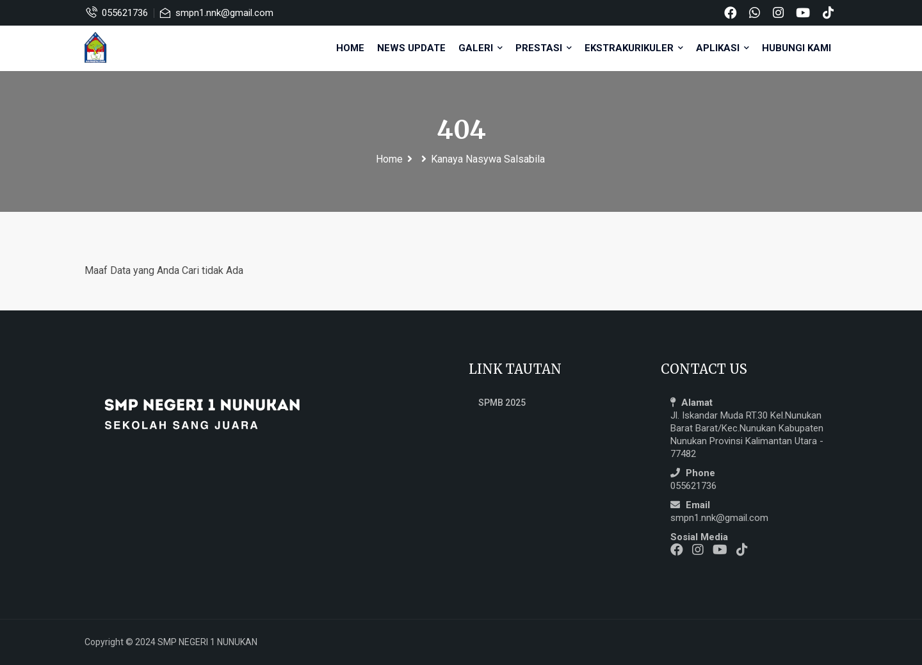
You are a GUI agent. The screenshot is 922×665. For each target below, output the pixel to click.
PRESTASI (543, 48)
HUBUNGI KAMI (796, 48)
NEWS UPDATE (411, 48)
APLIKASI (722, 48)
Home (350, 48)
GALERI (480, 48)
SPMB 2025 (502, 402)
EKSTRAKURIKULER (634, 48)
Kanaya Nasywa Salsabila (488, 159)
